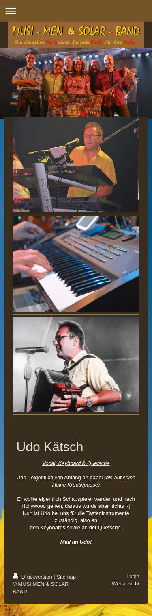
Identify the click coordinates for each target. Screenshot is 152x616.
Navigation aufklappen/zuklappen (76, 11)
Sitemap (66, 577)
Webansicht (125, 584)
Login (132, 576)
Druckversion (33, 577)
